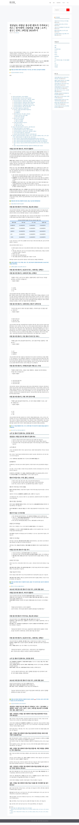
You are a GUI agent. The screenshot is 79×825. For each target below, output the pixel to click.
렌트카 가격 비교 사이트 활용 (21, 115)
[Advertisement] (29, 13)
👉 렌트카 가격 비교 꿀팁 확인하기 (17, 586)
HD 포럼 (12, 2)
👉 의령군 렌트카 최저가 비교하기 (17, 203)
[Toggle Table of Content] (10, 93)
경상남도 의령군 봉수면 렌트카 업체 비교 (22, 109)
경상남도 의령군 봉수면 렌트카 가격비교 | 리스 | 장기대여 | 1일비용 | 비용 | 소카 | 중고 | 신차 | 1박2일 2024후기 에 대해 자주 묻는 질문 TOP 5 (30, 136)
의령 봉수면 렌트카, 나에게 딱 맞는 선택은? (23, 101)
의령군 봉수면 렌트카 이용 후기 (20, 122)
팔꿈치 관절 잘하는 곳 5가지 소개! (61, 30)
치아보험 (58, 17)
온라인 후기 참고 (18, 124)
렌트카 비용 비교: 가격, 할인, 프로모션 (22, 114)
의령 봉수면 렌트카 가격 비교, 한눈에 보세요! (21, 98)
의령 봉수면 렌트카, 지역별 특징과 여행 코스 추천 (24, 105)
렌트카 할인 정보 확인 (19, 116)
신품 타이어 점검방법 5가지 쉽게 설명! (61, 27)
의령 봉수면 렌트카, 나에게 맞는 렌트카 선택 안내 (24, 102)
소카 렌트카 (17, 111)
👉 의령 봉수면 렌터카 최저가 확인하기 (18, 703)
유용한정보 (58, 2)
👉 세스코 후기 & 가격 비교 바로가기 (17, 430)
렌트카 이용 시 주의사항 (19, 118)
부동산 (55, 52)
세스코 (64, 2)
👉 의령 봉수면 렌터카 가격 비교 (16, 72)
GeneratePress (45, 820)
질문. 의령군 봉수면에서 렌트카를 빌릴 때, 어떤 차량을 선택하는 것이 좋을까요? (30, 141)
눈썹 (55, 45)
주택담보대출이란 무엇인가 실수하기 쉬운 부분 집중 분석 (61, 87)
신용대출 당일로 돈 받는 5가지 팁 (60, 24)
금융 (53, 2)
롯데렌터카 (17, 112)
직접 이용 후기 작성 (19, 125)
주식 (67, 2)
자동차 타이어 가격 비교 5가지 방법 (61, 21)
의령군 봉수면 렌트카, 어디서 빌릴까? (20, 96)
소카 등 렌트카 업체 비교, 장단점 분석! (20, 108)
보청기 (55, 51)
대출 (50, 2)
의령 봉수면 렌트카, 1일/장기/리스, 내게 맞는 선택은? (23, 99)
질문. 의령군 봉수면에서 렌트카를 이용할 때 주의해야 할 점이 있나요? (28, 145)
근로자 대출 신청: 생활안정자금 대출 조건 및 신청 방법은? (21, 808)
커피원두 (56, 67)
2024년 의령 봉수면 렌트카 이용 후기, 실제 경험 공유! (23, 127)
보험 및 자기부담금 (19, 119)
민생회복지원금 (57, 49)
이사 (55, 58)
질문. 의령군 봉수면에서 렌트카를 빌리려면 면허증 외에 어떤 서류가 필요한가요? (31, 140)
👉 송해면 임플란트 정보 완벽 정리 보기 (18, 266)
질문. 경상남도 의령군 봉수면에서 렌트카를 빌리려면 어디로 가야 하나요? (29, 138)
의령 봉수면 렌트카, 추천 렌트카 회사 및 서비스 (24, 103)
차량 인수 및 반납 (19, 121)
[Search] (67, 10)
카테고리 (56, 65)
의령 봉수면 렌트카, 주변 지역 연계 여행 (22, 106)
